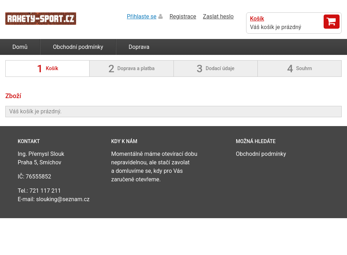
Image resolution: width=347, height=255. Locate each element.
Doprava (139, 47)
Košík (257, 18)
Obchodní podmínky (78, 47)
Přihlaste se (142, 16)
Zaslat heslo (218, 16)
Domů (19, 47)
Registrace (183, 16)
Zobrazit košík (332, 22)
